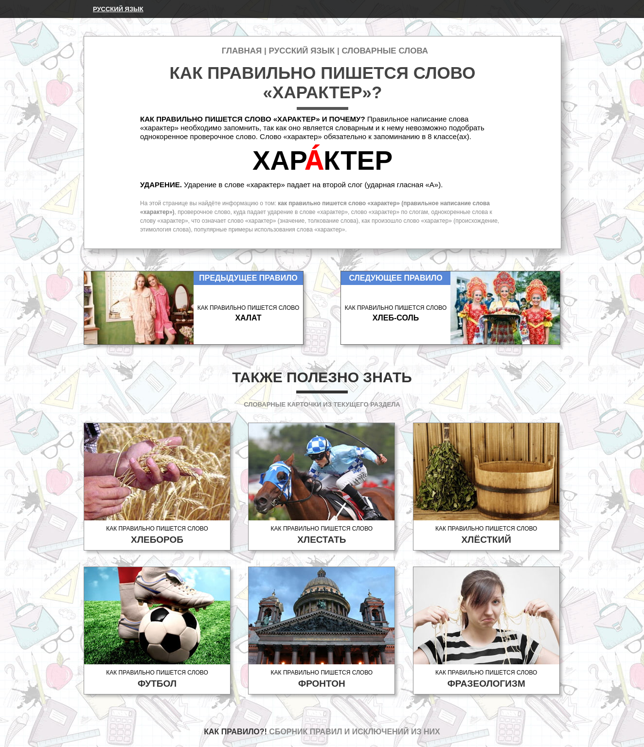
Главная (242, 50)
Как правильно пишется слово (157, 535)
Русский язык (118, 9)
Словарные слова (384, 50)
